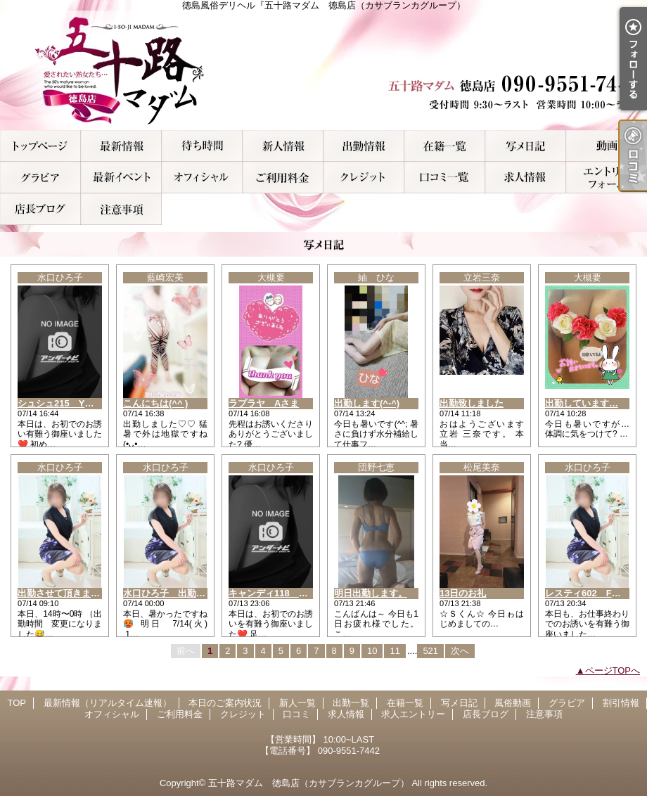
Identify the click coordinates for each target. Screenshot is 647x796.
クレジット (364, 177)
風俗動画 (606, 146)
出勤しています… (581, 403)
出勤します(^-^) (366, 403)
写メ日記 (525, 146)
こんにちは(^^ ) (155, 403)
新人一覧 (283, 146)
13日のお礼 (463, 593)
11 (394, 651)
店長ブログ (40, 209)
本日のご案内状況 (202, 146)
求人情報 (525, 177)
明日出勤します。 (370, 593)
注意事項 (121, 209)
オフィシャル (202, 177)
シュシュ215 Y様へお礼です (78, 403)
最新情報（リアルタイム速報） (121, 146)
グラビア (40, 177)
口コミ (444, 177)
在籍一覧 (444, 146)
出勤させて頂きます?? (64, 593)
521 (430, 651)
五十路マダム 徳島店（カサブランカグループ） (308, 783)
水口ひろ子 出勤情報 (168, 593)
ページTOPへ (613, 670)
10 (372, 651)
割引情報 (121, 177)
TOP (40, 146)
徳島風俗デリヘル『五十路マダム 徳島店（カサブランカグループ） (323, 70)
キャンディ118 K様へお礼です (294, 593)
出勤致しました (472, 403)
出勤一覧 (364, 146)
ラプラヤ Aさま (264, 403)
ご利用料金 (283, 177)
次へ (460, 651)
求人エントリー (606, 177)
